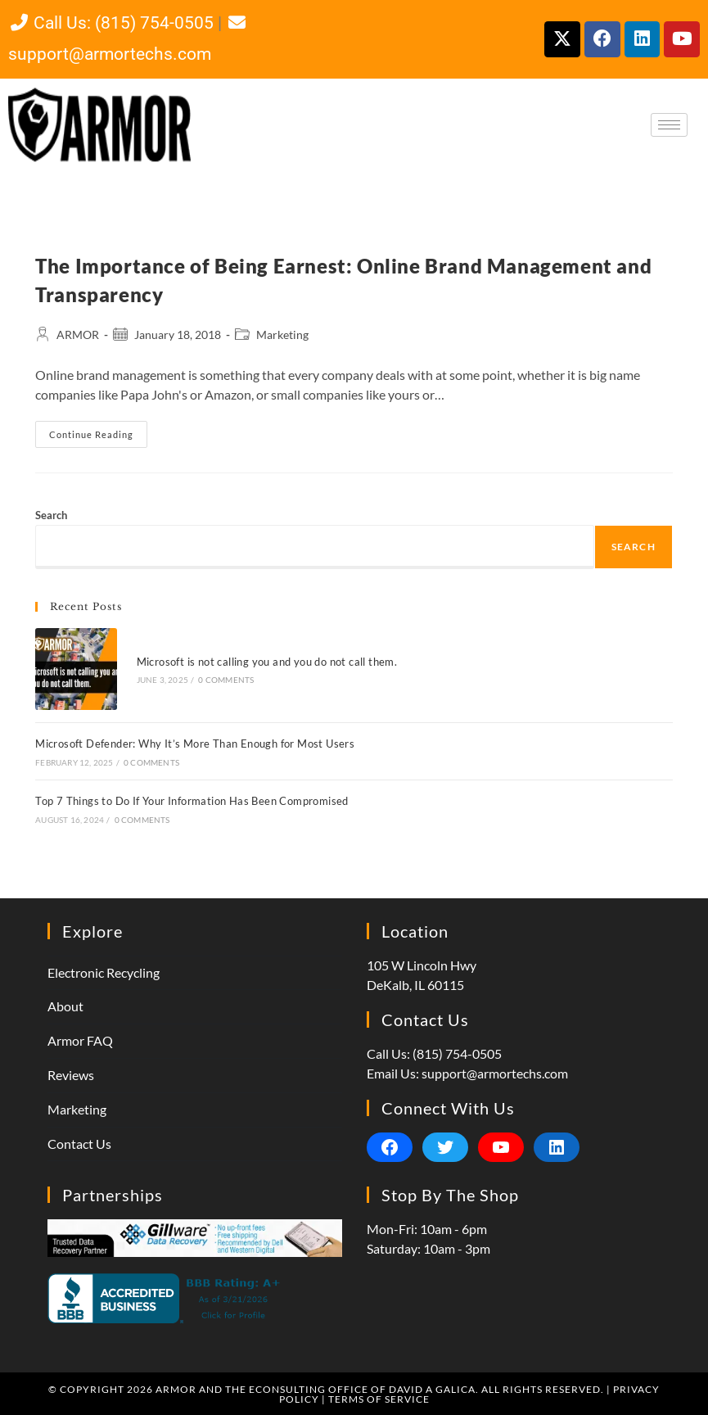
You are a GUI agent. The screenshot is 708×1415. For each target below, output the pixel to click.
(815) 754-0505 (457, 1052)
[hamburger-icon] (669, 125)
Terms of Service (379, 1397)
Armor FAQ (80, 1039)
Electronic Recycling (103, 971)
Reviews (70, 1074)
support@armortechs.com (495, 1071)
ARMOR (77, 334)
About (65, 1005)
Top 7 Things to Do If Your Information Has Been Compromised (192, 799)
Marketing (282, 334)
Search (51, 515)
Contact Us (79, 1142)
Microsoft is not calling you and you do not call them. (265, 660)
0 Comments (225, 680)
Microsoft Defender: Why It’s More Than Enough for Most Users (194, 742)
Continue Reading (98, 430)
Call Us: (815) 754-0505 (111, 23)
